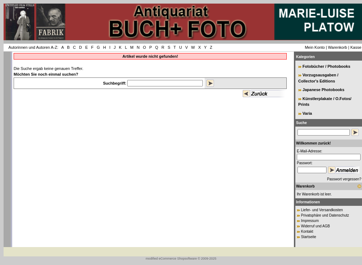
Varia (307, 113)
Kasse (355, 47)
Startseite (308, 237)
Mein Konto (315, 47)
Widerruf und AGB (315, 226)
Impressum (310, 221)
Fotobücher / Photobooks (326, 66)
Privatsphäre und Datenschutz (325, 215)
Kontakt (307, 231)
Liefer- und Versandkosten (322, 210)
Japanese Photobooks (323, 89)
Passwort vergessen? (344, 179)
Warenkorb (337, 47)
